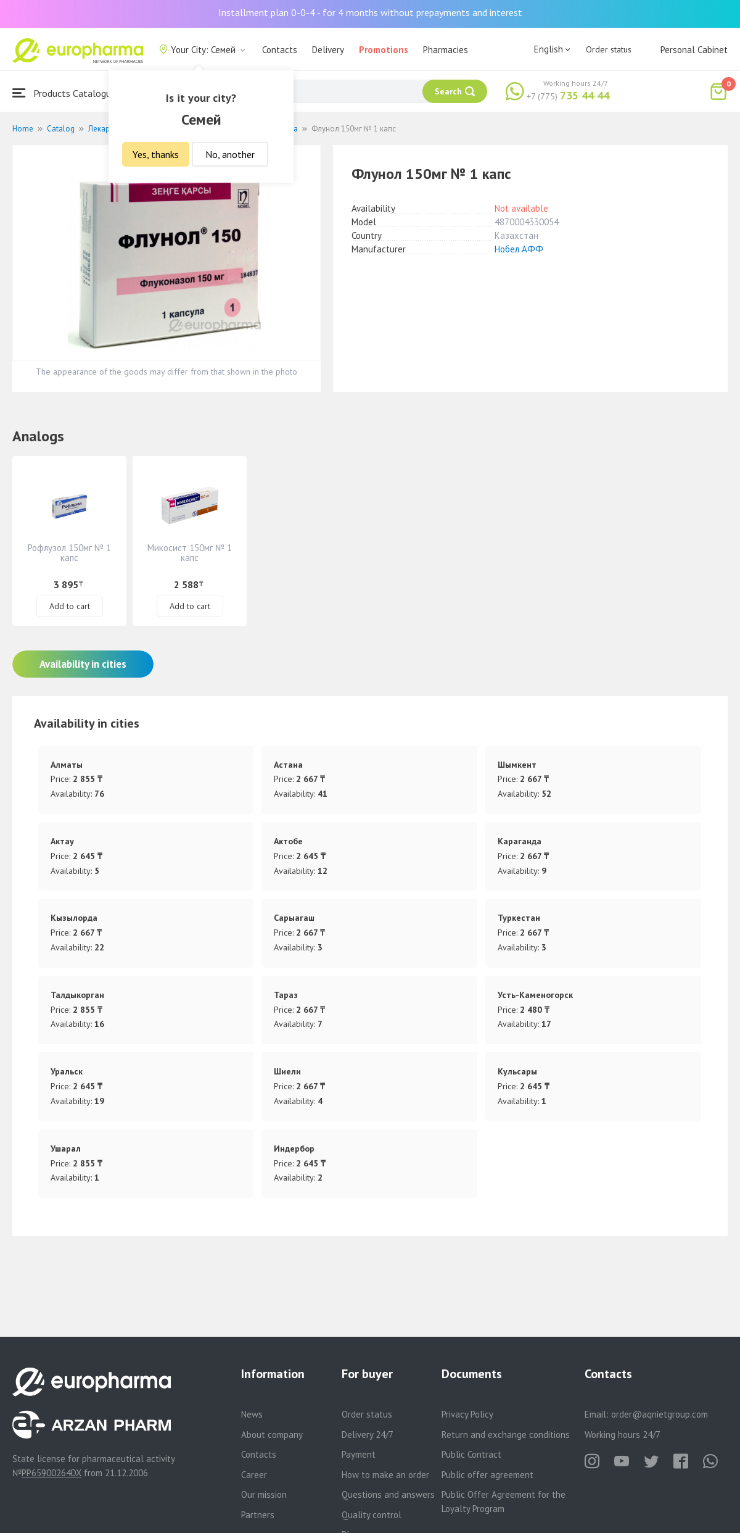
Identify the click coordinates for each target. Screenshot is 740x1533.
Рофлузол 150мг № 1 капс (69, 552)
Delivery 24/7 (367, 1434)
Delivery (328, 50)
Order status (608, 49)
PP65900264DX (51, 1473)
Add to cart (69, 606)
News (252, 1414)
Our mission (264, 1494)
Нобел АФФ (519, 249)
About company (272, 1434)
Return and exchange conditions (506, 1434)
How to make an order (385, 1475)
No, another (230, 154)
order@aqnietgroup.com (659, 1414)
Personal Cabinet (694, 50)
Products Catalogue (64, 92)
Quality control (371, 1515)
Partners (257, 1515)
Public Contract (471, 1454)
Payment (359, 1454)
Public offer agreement (487, 1475)
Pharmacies (445, 50)
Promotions (383, 50)
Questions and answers (388, 1494)
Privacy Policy (467, 1414)
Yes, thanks (156, 154)
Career (254, 1475)
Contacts (279, 50)
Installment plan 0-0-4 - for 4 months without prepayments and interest (370, 12)
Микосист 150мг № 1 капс (189, 552)
